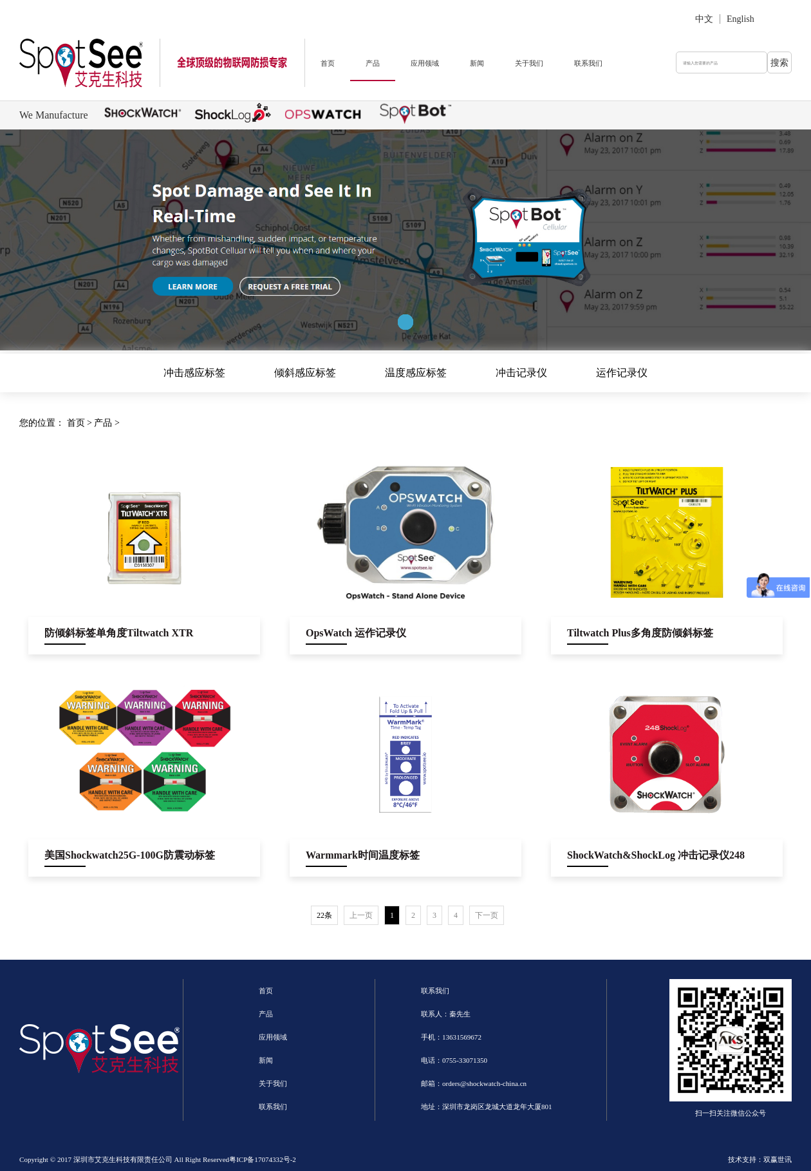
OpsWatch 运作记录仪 (356, 632)
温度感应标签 (416, 372)
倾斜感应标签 (305, 372)
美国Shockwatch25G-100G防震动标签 (129, 855)
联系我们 (588, 63)
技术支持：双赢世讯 (760, 1159)
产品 (373, 63)
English (740, 19)
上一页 (361, 915)
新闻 (477, 63)
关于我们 (529, 63)
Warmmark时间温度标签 (363, 855)
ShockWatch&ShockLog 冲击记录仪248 (656, 855)
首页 (328, 63)
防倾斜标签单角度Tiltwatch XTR (118, 632)
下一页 (486, 915)
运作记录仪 (622, 372)
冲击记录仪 (521, 372)
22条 (324, 915)
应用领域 (425, 63)
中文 (704, 19)
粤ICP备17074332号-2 (262, 1159)
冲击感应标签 (194, 372)
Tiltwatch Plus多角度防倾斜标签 (640, 632)
